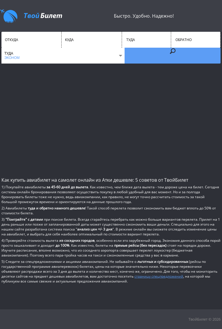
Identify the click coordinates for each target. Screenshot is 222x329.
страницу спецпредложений (158, 276)
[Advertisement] (111, 119)
